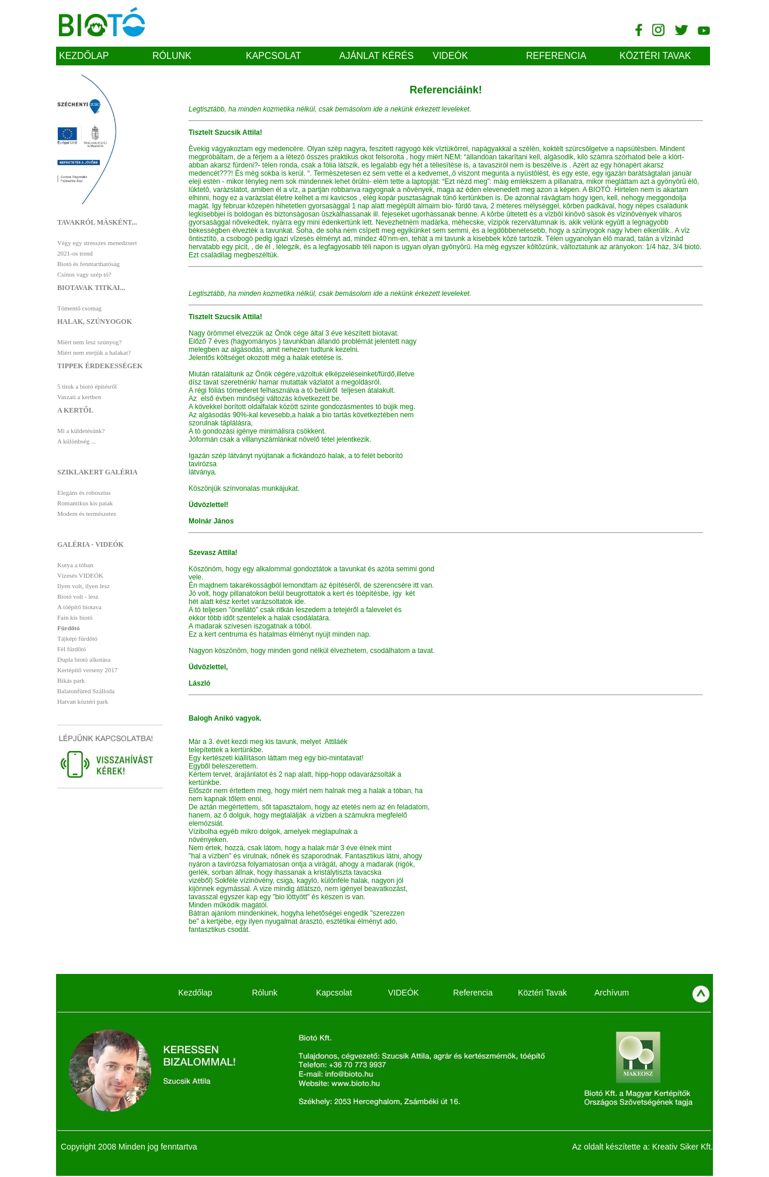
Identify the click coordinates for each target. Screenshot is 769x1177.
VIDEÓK (450, 56)
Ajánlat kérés (376, 56)
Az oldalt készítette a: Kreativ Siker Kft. (642, 1146)
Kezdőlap (84, 56)
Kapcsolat (273, 56)
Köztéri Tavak (655, 56)
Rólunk (172, 56)
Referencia (556, 56)
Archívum (611, 992)
